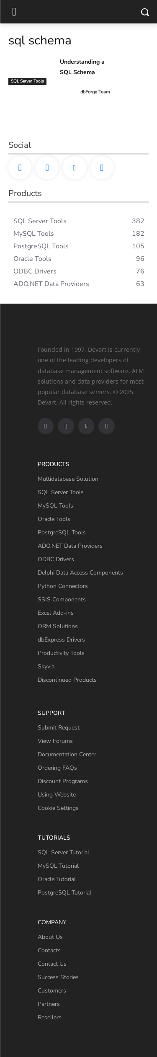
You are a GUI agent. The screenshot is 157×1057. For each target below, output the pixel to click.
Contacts (49, 950)
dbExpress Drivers (61, 640)
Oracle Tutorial (57, 879)
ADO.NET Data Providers (70, 546)
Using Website (57, 795)
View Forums (55, 741)
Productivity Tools (61, 653)
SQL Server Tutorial (63, 852)
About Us (50, 937)
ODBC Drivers (56, 559)
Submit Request (59, 728)
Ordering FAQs (57, 768)
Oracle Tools (54, 519)
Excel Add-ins (56, 613)
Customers (52, 991)
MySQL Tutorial (58, 866)
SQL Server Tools (27, 81)
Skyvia (46, 666)
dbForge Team (95, 92)
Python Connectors (63, 586)
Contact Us (52, 964)
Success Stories (58, 977)
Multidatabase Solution (68, 479)
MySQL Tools (55, 506)
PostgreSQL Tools (62, 532)
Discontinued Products (67, 680)
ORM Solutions (58, 626)
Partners (49, 1004)
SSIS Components (62, 599)
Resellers (50, 1017)
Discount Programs (63, 781)
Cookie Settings (58, 808)
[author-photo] (69, 92)
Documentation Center (67, 754)
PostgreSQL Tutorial (64, 893)
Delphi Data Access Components (80, 573)
